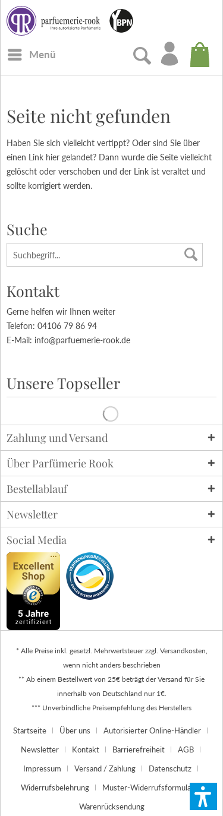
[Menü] (31, 55)
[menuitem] (31, 54)
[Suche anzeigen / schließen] (139, 56)
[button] (203, 796)
